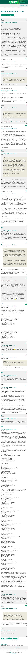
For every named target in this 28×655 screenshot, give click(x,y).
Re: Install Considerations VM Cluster (9, 61)
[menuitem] (25, 5)
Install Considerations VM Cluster (12, 12)
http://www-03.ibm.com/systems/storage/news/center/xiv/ (12, 121)
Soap (2, 19)
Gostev (2, 125)
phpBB (11, 652)
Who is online (4, 644)
